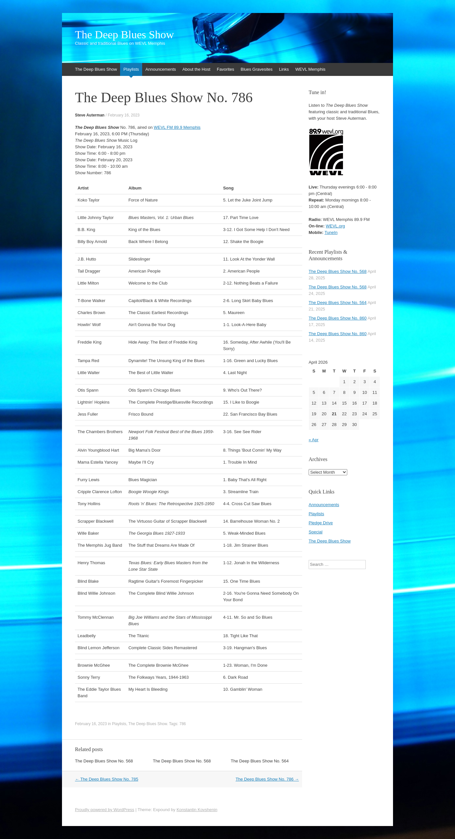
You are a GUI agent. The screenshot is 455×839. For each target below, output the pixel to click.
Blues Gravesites (256, 69)
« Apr (313, 439)
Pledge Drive (321, 522)
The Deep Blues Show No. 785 (106, 779)
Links (284, 69)
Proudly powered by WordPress (104, 809)
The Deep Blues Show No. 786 (267, 779)
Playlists (131, 69)
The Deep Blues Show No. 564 (260, 761)
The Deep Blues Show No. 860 (338, 318)
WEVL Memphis (310, 69)
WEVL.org (335, 226)
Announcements (160, 69)
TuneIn (331, 232)
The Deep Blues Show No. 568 (104, 761)
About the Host (196, 69)
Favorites (225, 69)
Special (316, 531)
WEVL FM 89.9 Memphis (177, 127)
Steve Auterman (90, 115)
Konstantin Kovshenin (197, 809)
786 (182, 724)
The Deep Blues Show (124, 34)
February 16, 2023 (124, 115)
